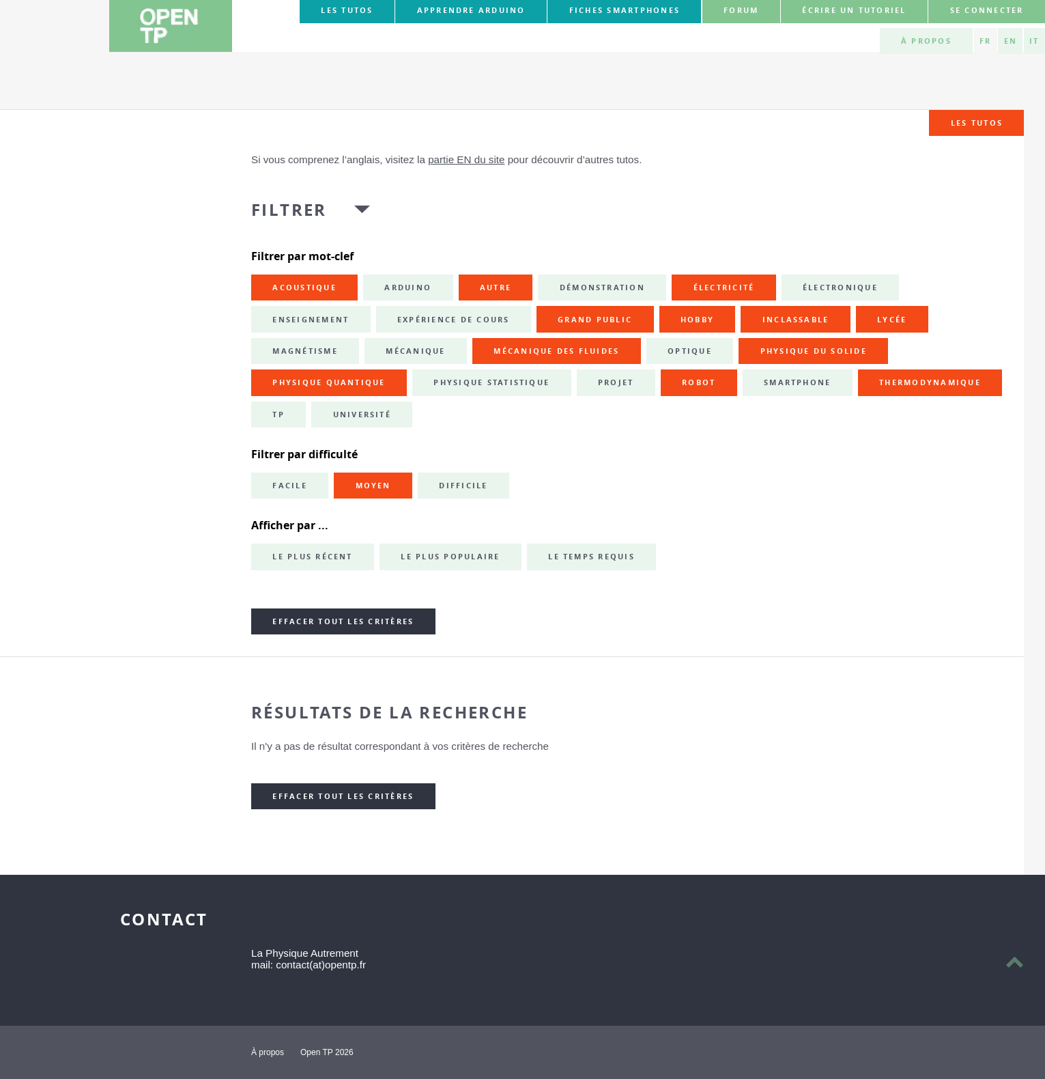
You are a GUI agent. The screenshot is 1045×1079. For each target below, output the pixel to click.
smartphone (797, 382)
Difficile (463, 485)
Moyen (373, 485)
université (362, 414)
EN (1010, 41)
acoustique (304, 287)
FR (985, 41)
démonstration (602, 287)
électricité (724, 287)
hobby (697, 319)
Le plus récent (312, 556)
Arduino (407, 287)
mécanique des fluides (556, 351)
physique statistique (491, 382)
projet (615, 382)
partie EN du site (466, 159)
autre (495, 287)
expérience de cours (453, 319)
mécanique (415, 351)
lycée (891, 319)
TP (278, 414)
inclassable (795, 319)
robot (698, 382)
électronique (840, 287)
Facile (289, 485)
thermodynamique (930, 382)
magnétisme (304, 351)
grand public (595, 319)
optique (690, 351)
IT (1034, 41)
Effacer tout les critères (343, 621)
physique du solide (813, 351)
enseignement (310, 319)
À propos (926, 41)
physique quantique (328, 382)
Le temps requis (591, 556)
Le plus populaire (450, 556)
